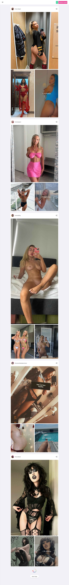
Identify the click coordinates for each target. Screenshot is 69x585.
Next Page (34, 576)
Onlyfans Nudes (63, 2)
